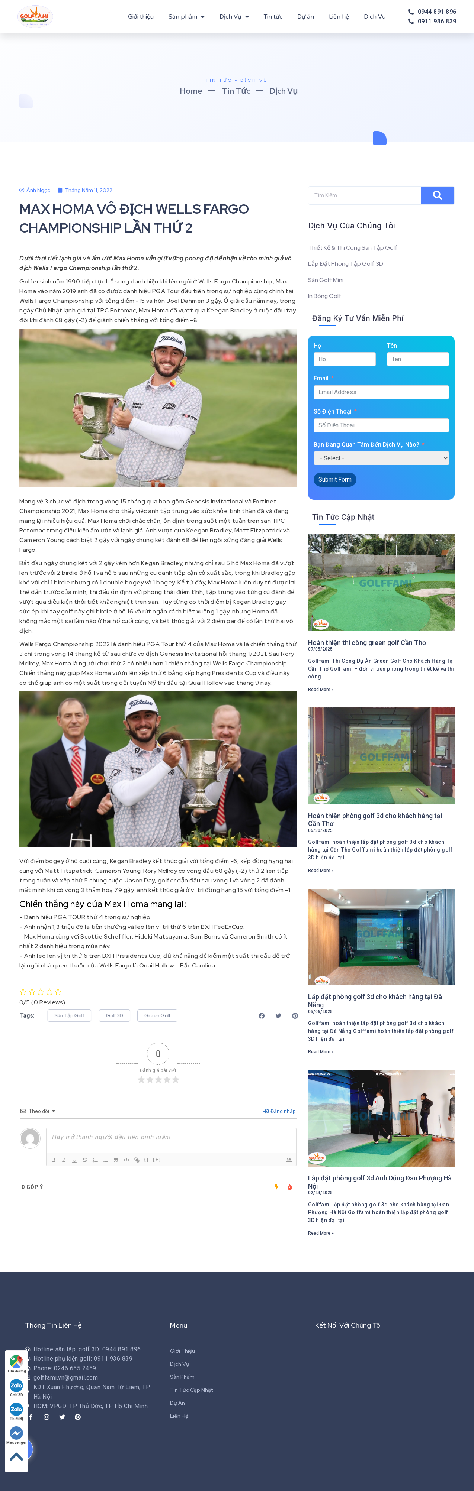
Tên (392, 346)
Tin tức (273, 16)
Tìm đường (16, 1364)
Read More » (321, 690)
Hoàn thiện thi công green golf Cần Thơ (367, 643)
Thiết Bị (16, 1412)
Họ (317, 346)
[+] (157, 1159)
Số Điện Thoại (333, 412)
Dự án (305, 16)
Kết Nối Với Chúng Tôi (348, 1325)
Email (321, 379)
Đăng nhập (279, 1111)
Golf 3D (16, 1388)
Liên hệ (339, 16)
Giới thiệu (141, 16)
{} (146, 1159)
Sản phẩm (187, 16)
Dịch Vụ (234, 16)
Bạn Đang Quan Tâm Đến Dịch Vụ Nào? (366, 444)
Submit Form (335, 480)
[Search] (437, 195)
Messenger (16, 1435)
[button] (72, 1015)
